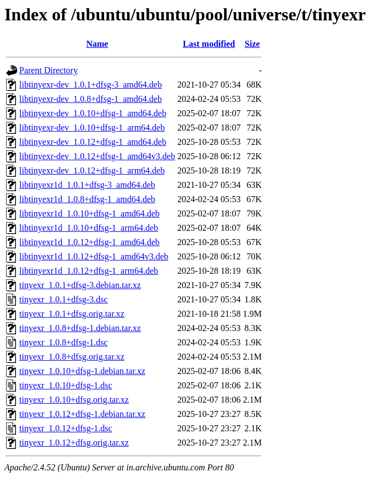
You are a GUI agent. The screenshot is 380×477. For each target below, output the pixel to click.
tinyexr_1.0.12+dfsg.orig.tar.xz (74, 442)
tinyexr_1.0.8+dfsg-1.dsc (63, 342)
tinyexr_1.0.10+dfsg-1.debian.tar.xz (82, 371)
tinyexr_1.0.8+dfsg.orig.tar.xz (71, 356)
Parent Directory (48, 70)
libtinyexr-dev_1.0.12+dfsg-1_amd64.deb (92, 142)
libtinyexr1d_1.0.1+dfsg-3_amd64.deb (87, 184)
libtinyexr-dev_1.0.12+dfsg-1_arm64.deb (92, 170)
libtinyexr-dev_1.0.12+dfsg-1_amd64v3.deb (97, 156)
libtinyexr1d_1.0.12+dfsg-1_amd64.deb (89, 242)
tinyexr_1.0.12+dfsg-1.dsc (65, 428)
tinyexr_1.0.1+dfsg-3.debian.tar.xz (80, 285)
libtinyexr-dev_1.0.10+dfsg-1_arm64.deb (92, 127)
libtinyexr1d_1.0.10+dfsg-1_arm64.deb (88, 227)
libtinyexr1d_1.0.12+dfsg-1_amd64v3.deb (94, 256)
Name (97, 43)
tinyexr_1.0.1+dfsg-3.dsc (63, 299)
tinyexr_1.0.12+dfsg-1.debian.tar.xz (82, 414)
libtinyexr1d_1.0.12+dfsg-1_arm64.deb (88, 270)
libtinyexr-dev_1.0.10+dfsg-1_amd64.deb (92, 113)
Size (252, 43)
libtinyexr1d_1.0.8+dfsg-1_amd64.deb (87, 199)
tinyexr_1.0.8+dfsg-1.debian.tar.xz (80, 328)
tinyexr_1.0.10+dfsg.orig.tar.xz (74, 399)
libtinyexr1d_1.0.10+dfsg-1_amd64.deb (89, 213)
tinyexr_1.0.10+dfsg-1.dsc (65, 385)
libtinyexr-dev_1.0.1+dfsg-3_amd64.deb (90, 84)
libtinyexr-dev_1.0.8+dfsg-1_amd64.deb (90, 99)
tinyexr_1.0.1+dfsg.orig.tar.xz (71, 313)
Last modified (209, 43)
